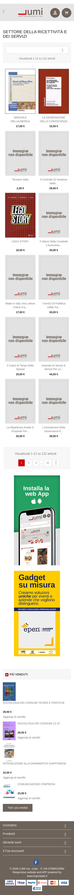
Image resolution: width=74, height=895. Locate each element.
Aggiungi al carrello (14, 716)
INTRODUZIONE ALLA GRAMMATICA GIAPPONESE (34, 763)
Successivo (56, 463)
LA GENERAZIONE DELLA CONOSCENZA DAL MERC (53, 121)
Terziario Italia (20, 179)
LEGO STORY (20, 241)
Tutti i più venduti (18, 807)
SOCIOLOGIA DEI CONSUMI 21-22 (39, 723)
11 (47, 462)
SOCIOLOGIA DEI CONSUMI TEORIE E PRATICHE (34, 702)
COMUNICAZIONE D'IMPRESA (36, 784)
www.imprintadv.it (37, 876)
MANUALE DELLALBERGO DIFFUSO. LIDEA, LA (20, 121)
